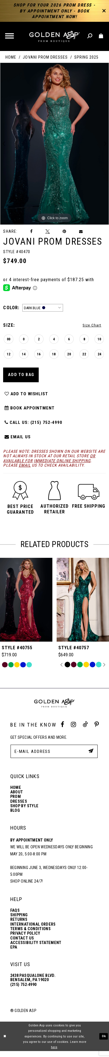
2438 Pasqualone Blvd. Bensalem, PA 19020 (32, 983)
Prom (15, 802)
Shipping (19, 921)
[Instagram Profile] (73, 730)
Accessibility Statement (35, 949)
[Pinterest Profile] (97, 730)
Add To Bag (22, 376)
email (25, 471)
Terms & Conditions (30, 935)
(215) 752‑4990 (23, 990)
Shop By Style (24, 812)
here (54, 1053)
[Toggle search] (90, 36)
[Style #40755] (83, 606)
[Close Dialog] (5, 1042)
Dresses (18, 807)
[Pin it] (64, 231)
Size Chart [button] (91, 325)
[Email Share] (81, 231)
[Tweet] (48, 231)
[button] (10, 36)
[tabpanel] (54, 144)
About (16, 798)
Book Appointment (30, 412)
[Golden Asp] (54, 36)
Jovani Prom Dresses (45, 57)
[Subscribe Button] (90, 757)
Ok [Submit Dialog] (103, 1042)
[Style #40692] (26, 606)
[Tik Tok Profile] (85, 730)
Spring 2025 (86, 57)
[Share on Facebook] (31, 231)
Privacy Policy (25, 939)
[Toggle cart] (101, 36)
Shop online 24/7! (26, 887)
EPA (13, 953)
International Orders (33, 930)
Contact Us (22, 944)
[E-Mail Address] (54, 757)
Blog (15, 816)
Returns (18, 925)
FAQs (15, 916)
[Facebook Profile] (62, 730)
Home (10, 57)
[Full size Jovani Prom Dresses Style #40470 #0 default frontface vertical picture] (54, 144)
